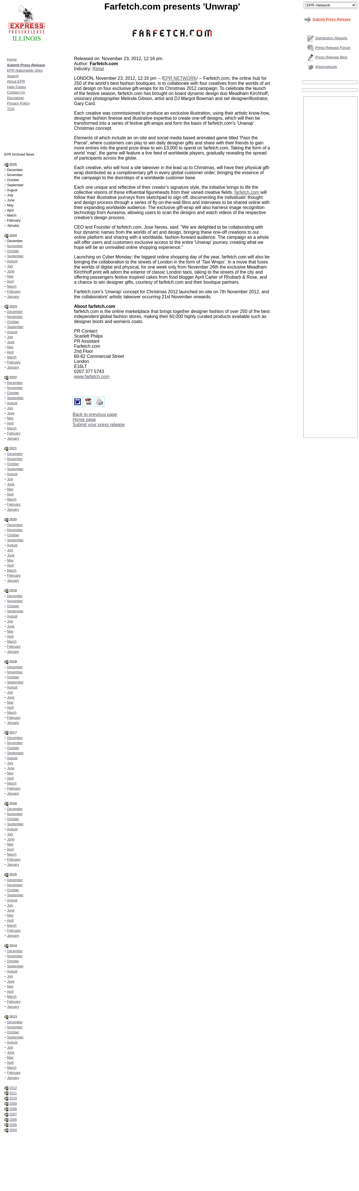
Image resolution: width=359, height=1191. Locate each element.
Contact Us (16, 92)
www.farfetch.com (91, 376)
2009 (13, 1104)
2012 (13, 1088)
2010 (13, 1098)
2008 (13, 1109)
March (11, 286)
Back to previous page (95, 414)
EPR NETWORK (179, 78)
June (10, 271)
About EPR (16, 81)
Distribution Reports (331, 38)
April (10, 281)
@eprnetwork (326, 67)
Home (12, 59)
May (10, 276)
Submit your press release (99, 424)
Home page (84, 419)
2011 (13, 1093)
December (14, 312)
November (14, 246)
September (15, 256)
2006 (13, 1120)
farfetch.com (246, 192)
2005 (13, 1125)
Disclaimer (15, 98)
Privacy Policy (18, 103)
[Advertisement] (330, 181)
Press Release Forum (333, 48)
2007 (13, 1114)
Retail (98, 68)
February (13, 292)
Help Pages (16, 87)
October (13, 251)
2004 (13, 1130)
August (12, 261)
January (13, 297)
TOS (11, 109)
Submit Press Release (331, 19)
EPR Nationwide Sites (25, 70)
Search (13, 76)
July (10, 266)
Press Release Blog (331, 57)
